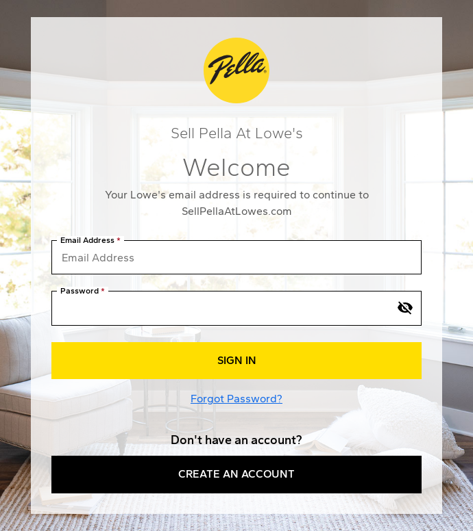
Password (79, 291)
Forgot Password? (236, 398)
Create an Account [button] (236, 473)
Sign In (236, 360)
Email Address (87, 240)
